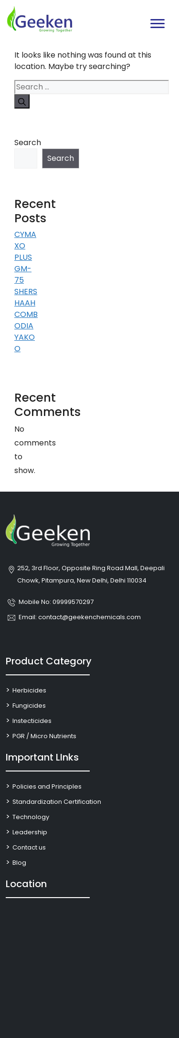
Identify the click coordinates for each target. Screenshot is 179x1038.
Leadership (29, 832)
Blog (19, 862)
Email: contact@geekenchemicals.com (80, 617)
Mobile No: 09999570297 (56, 601)
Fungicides (29, 705)
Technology (30, 816)
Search (27, 142)
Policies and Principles (47, 786)
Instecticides (32, 720)
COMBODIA (26, 320)
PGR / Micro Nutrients (44, 736)
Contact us (29, 847)
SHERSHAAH (25, 297)
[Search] (22, 101)
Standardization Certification (56, 801)
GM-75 (23, 274)
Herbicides (29, 690)
